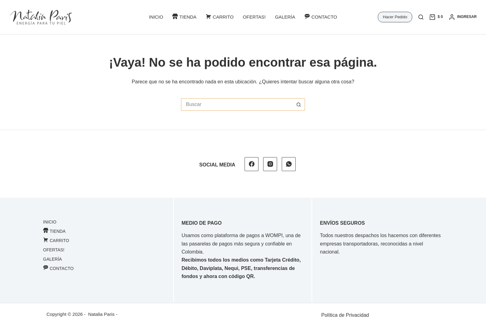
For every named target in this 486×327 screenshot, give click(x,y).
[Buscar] (420, 17)
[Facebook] (251, 164)
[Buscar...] (237, 104)
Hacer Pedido (395, 17)
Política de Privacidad (345, 315)
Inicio (156, 17)
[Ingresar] (463, 17)
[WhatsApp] (289, 164)
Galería (285, 17)
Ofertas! (254, 17)
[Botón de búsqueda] (299, 104)
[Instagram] (270, 164)
